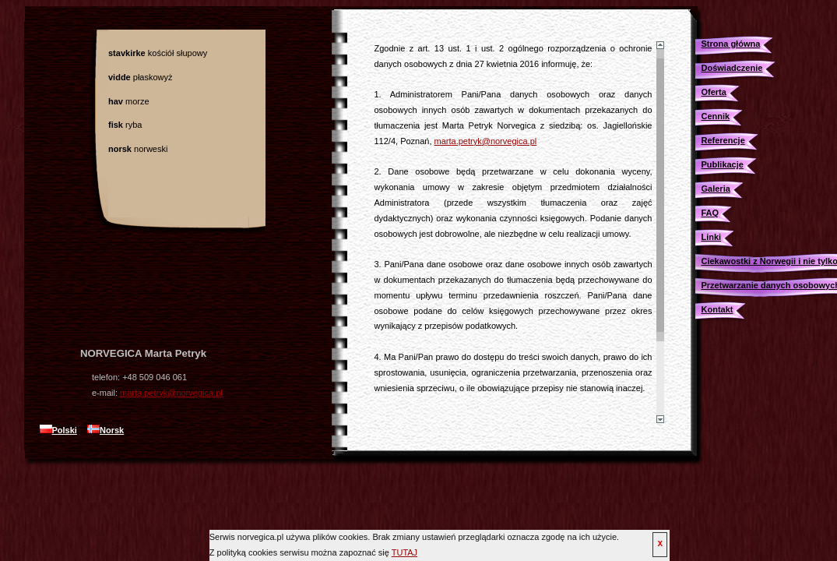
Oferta (714, 92)
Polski (58, 430)
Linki (712, 237)
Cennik (716, 116)
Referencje (723, 140)
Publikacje (723, 164)
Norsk (105, 430)
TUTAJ (404, 552)
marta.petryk (171, 392)
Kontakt (717, 309)
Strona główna (731, 43)
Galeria (716, 188)
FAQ (710, 212)
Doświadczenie (732, 67)
